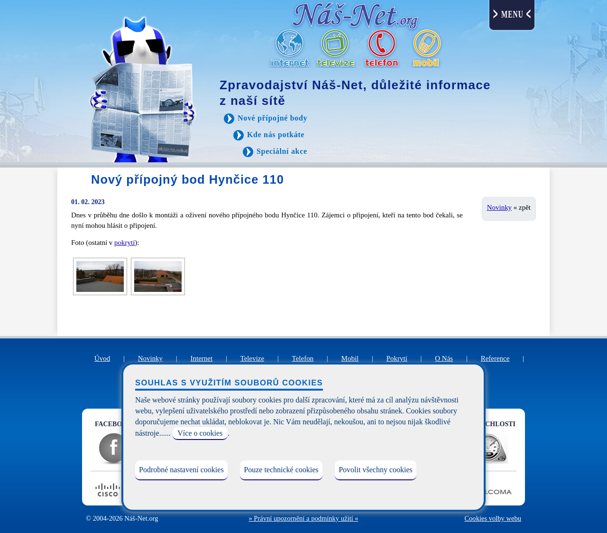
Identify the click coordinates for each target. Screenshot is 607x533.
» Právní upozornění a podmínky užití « (303, 518)
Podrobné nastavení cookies (181, 470)
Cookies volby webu (492, 518)
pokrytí (124, 242)
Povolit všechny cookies (376, 470)
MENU (512, 14)
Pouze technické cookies (281, 470)
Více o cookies (199, 433)
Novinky (499, 207)
